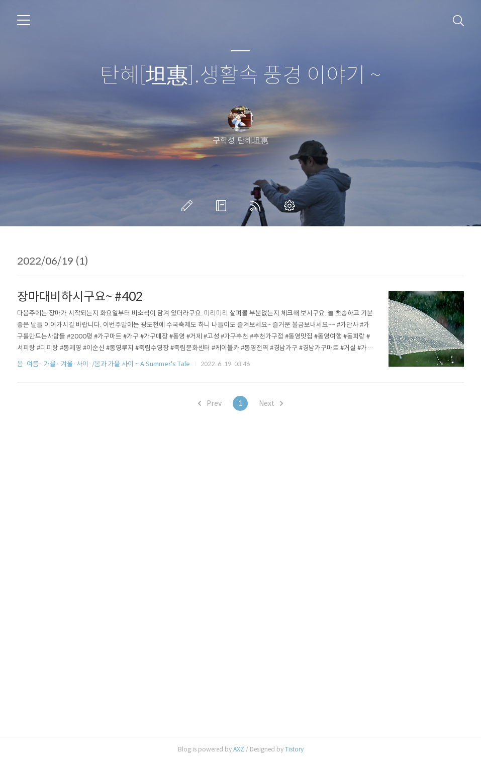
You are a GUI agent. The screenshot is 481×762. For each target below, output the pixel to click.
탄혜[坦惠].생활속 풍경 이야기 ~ (240, 75)
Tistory (294, 749)
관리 (291, 206)
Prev (210, 403)
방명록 (223, 206)
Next (271, 403)
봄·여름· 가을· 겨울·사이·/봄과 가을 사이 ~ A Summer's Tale (103, 364)
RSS (257, 206)
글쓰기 (189, 206)
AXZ (238, 749)
